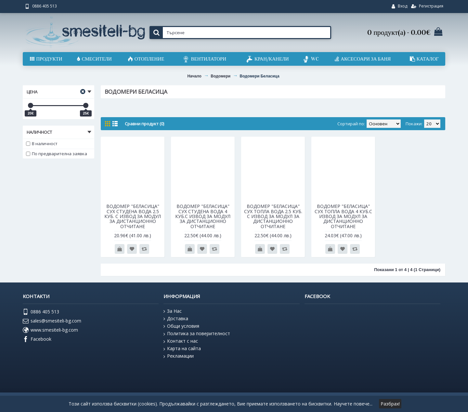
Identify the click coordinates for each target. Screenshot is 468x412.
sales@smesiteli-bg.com (52, 321)
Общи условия (181, 326)
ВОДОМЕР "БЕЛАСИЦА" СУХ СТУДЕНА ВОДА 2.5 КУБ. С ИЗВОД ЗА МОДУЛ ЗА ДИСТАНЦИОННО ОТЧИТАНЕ (132, 216)
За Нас (172, 311)
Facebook (37, 339)
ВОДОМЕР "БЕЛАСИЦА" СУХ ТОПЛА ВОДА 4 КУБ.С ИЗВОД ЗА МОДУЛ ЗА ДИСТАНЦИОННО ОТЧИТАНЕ (343, 216)
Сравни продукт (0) (144, 124)
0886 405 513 (41, 312)
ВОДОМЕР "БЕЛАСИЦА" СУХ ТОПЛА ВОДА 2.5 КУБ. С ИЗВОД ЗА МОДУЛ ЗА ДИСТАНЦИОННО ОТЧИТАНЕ (273, 216)
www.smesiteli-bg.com (50, 330)
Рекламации (178, 356)
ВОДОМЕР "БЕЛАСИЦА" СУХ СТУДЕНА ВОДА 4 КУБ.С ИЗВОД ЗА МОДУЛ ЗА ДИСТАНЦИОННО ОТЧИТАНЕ (202, 216)
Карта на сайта (182, 348)
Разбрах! (390, 404)
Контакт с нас (180, 341)
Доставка (175, 318)
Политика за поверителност (196, 333)
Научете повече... (353, 404)
